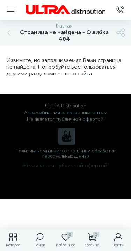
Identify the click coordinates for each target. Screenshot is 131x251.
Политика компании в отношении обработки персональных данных (65, 153)
